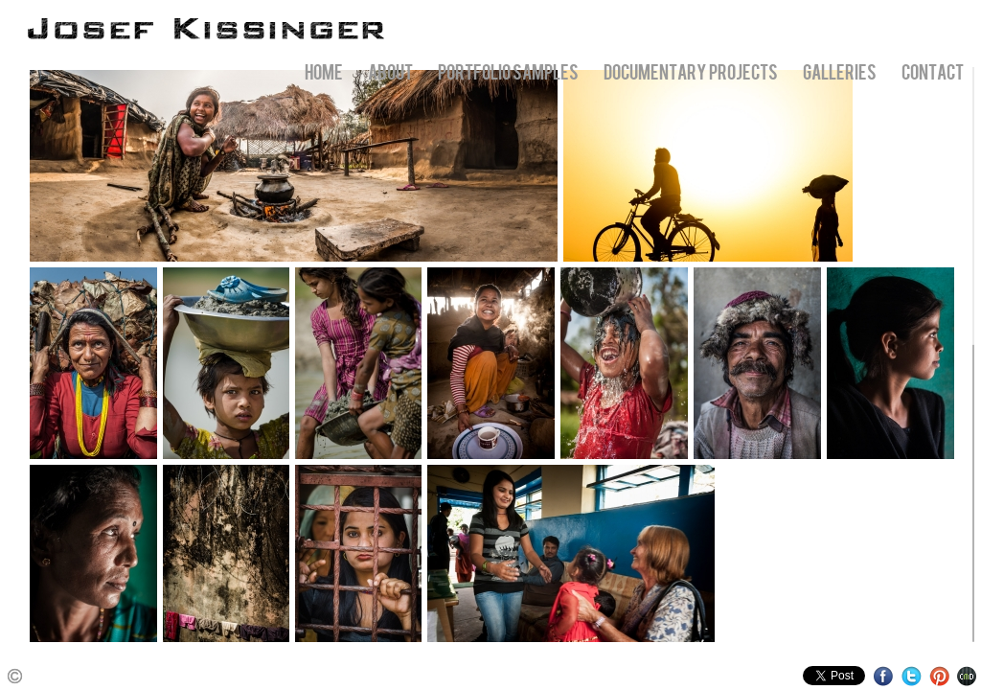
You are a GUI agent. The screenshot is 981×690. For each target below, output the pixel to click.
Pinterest (939, 676)
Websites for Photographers (967, 676)
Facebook (884, 676)
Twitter (911, 676)
